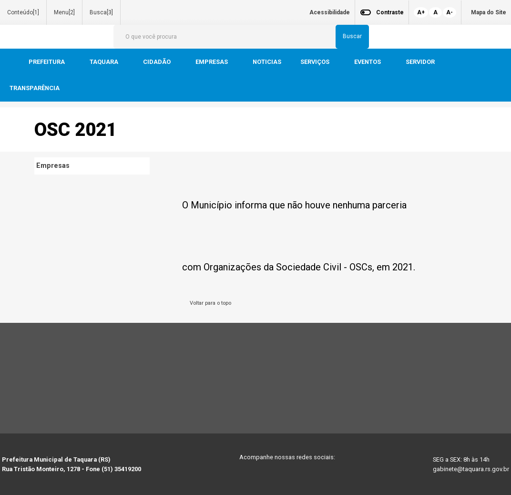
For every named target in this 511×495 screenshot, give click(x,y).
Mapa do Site (488, 12)
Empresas (53, 165)
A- (449, 12)
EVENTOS (368, 61)
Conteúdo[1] (23, 12)
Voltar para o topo (209, 303)
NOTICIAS (267, 61)
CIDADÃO (157, 61)
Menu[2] (64, 12)
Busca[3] (101, 12)
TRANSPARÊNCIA (35, 88)
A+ (421, 12)
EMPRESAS (212, 61)
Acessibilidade (329, 12)
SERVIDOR (421, 61)
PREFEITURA (47, 61)
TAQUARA (105, 61)
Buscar (352, 36)
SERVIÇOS (315, 61)
